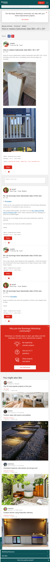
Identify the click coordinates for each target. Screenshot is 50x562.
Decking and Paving (13, 161)
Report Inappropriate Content (12, 156)
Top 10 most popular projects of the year (17, 386)
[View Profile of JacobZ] (13, 189)
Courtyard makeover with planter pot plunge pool (20, 468)
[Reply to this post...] (25, 180)
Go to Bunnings (1, 545)
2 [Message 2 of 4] (8, 234)
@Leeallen (8, 201)
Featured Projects (8, 418)
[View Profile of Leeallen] (12, 43)
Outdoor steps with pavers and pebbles (17, 415)
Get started (25, 19)
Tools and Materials (34, 161)
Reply (8, 167)
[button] (19, 84)
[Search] (25, 6)
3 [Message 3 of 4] (8, 270)
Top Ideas (6, 389)
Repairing (23, 161)
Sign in (41, 3)
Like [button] (8, 171)
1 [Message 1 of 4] (8, 158)
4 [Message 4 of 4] (8, 313)
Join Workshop (25, 367)
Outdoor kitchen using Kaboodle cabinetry (18, 512)
